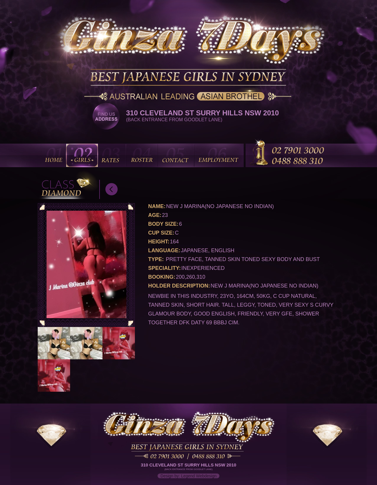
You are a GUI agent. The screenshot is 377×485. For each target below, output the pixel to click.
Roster (141, 155)
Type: (156, 259)
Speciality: (164, 268)
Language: (164, 250)
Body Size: (163, 224)
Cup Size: (161, 233)
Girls (82, 155)
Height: (158, 242)
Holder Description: (179, 286)
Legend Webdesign (198, 476)
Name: (157, 206)
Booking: (161, 277)
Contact (176, 155)
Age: (154, 215)
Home (54, 155)
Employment (218, 155)
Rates (111, 155)
